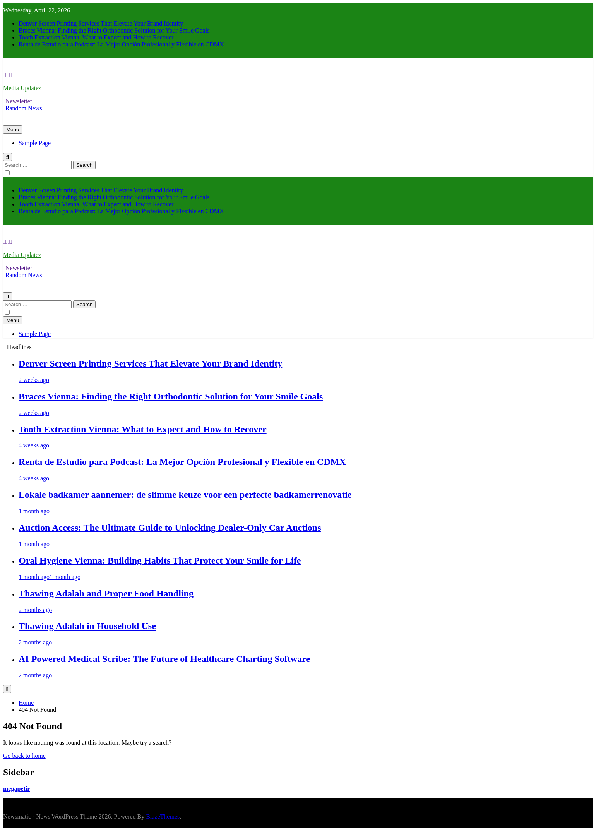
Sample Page (35, 143)
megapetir (16, 788)
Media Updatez (22, 88)
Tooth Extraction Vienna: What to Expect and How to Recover (96, 37)
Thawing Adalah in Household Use (87, 626)
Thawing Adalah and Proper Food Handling (106, 593)
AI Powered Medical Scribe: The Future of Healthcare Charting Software (164, 659)
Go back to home (24, 755)
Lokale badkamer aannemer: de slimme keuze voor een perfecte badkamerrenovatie (185, 495)
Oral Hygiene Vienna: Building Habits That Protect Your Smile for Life (160, 560)
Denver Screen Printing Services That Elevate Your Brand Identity (101, 23)
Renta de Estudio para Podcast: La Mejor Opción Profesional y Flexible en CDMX (121, 44)
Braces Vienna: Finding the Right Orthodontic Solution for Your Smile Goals (114, 30)
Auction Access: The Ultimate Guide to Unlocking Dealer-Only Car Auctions (170, 528)
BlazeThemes (163, 816)
